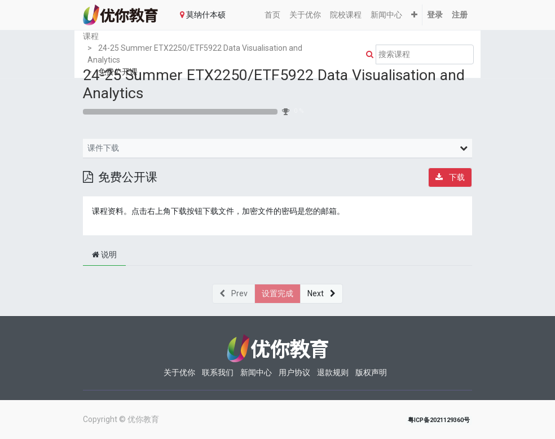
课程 (91, 36)
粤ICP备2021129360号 (439, 420)
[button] (414, 15)
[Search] (367, 54)
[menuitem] (272, 15)
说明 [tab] (104, 254)
